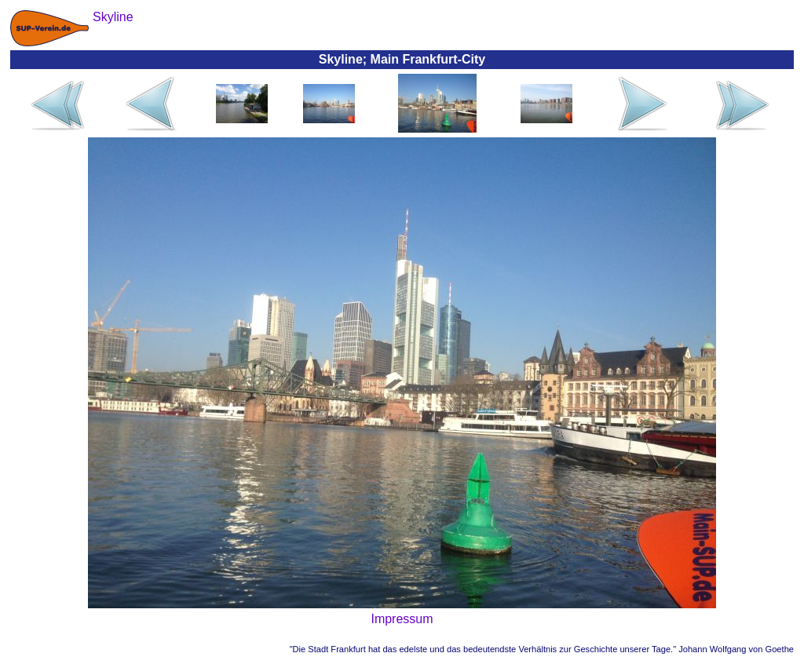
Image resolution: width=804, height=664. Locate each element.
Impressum (402, 619)
